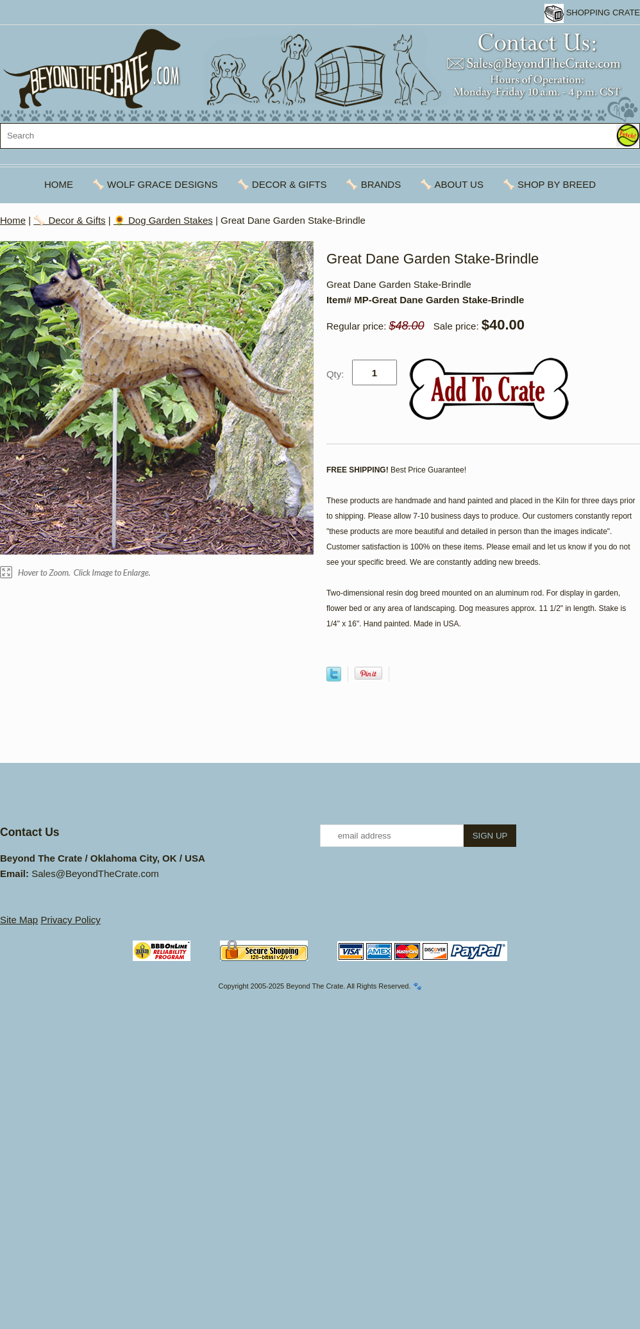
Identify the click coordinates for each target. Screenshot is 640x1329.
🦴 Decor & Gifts (282, 184)
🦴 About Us (452, 184)
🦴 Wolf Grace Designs (155, 184)
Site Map (19, 919)
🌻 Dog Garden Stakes (163, 220)
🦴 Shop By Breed (549, 184)
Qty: (335, 374)
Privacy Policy (70, 919)
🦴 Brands (373, 184)
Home (58, 184)
